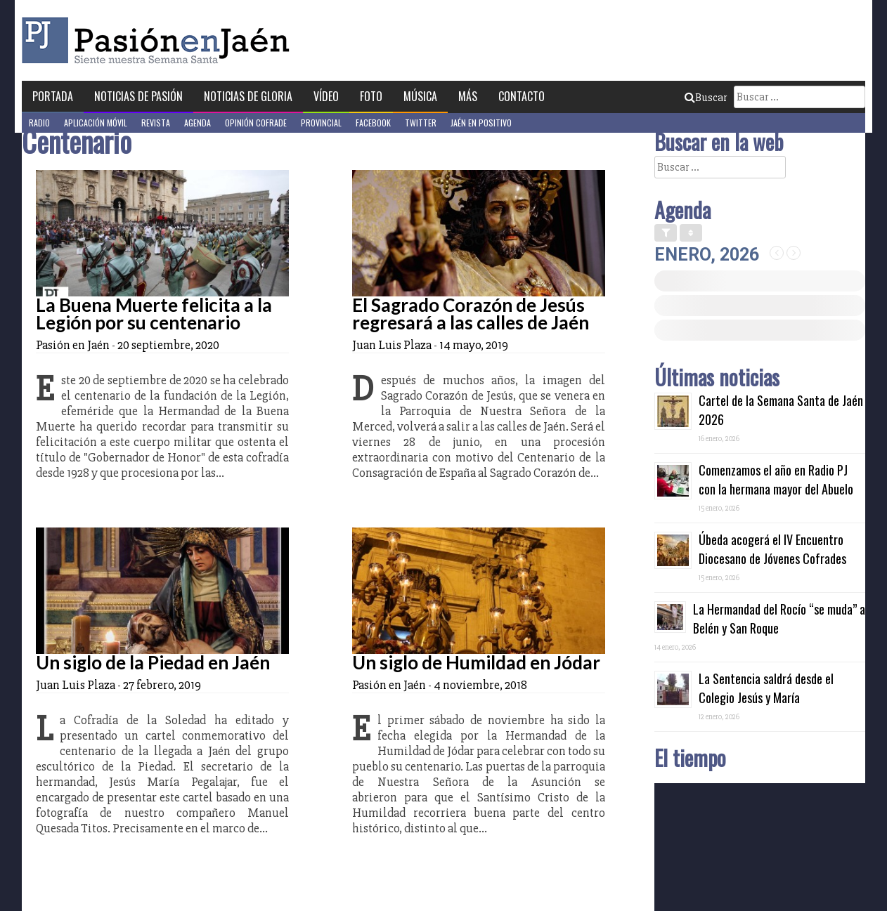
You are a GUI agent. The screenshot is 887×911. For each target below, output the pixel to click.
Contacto (521, 96)
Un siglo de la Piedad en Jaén (153, 662)
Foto (371, 96)
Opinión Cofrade (256, 123)
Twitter (420, 123)
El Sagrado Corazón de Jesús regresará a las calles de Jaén (470, 314)
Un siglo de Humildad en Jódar (476, 662)
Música (420, 96)
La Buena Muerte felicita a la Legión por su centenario (154, 314)
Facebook (373, 123)
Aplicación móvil (95, 123)
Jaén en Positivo (481, 123)
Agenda (197, 123)
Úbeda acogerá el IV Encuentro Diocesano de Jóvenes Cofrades (772, 549)
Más (467, 96)
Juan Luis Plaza (392, 345)
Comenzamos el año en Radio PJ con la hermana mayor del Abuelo (776, 479)
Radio (39, 123)
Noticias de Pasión (138, 96)
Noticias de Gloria (248, 96)
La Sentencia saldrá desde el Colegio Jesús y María (766, 688)
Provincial (321, 123)
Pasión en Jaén (159, 40)
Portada (52, 96)
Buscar (706, 98)
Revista (155, 123)
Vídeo (326, 96)
